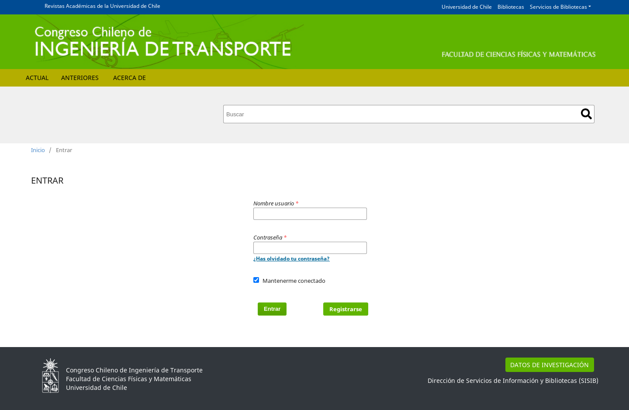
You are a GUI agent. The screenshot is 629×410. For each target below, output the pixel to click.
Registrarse (345, 309)
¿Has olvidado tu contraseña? (291, 258)
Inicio (38, 150)
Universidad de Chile (467, 6)
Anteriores (80, 77)
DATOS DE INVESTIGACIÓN (549, 365)
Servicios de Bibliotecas (558, 6)
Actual (37, 77)
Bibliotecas (511, 6)
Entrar (272, 309)
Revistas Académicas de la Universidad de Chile (102, 6)
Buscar (586, 113)
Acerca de (129, 77)
